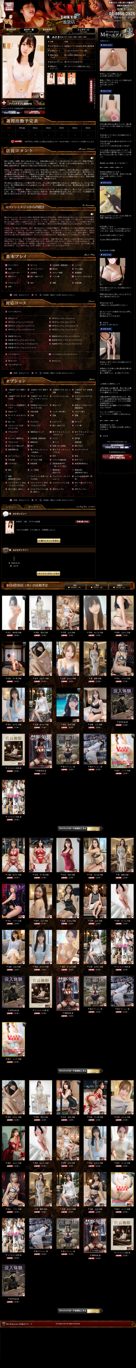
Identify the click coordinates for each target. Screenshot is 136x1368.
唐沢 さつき (67, 967)
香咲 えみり (121, 633)
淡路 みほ (12, 967)
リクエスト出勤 (13, 768)
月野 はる (67, 633)
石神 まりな (67, 678)
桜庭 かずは (67, 921)
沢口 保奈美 (12, 633)
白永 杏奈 (67, 875)
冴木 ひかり (40, 678)
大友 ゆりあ (94, 875)
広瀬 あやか (40, 725)
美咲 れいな (94, 633)
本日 (75, 586)
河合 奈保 (67, 725)
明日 (97, 586)
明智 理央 (40, 633)
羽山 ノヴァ (121, 678)
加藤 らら (94, 725)
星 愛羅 (94, 678)
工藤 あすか (12, 875)
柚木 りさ (40, 921)
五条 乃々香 (12, 678)
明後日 (119, 586)
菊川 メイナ (121, 771)
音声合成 (122, 722)
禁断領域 (40, 771)
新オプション (68, 767)
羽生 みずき (12, 725)
